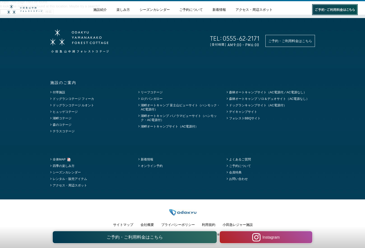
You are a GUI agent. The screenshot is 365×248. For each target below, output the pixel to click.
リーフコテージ (152, 92)
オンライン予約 (152, 166)
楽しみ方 (123, 10)
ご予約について (191, 10)
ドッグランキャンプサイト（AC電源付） (258, 105)
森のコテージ (62, 125)
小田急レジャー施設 (238, 225)
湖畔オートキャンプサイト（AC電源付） (169, 126)
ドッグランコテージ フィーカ (73, 99)
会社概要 (147, 225)
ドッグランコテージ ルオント (73, 105)
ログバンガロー (152, 99)
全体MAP (59, 159)
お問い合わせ (238, 179)
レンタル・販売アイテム (70, 179)
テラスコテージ (64, 131)
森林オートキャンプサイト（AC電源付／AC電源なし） (268, 92)
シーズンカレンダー (155, 10)
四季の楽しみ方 (64, 166)
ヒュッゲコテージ (65, 112)
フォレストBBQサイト (245, 118)
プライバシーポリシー (178, 225)
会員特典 (235, 172)
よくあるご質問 (240, 159)
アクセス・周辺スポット (254, 10)
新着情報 (219, 10)
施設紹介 (100, 10)
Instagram (242, 237)
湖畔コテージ (62, 118)
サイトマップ (123, 225)
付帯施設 (59, 92)
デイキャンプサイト (243, 112)
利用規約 (208, 225)
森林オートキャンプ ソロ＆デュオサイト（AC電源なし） (269, 99)
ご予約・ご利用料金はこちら (290, 41)
